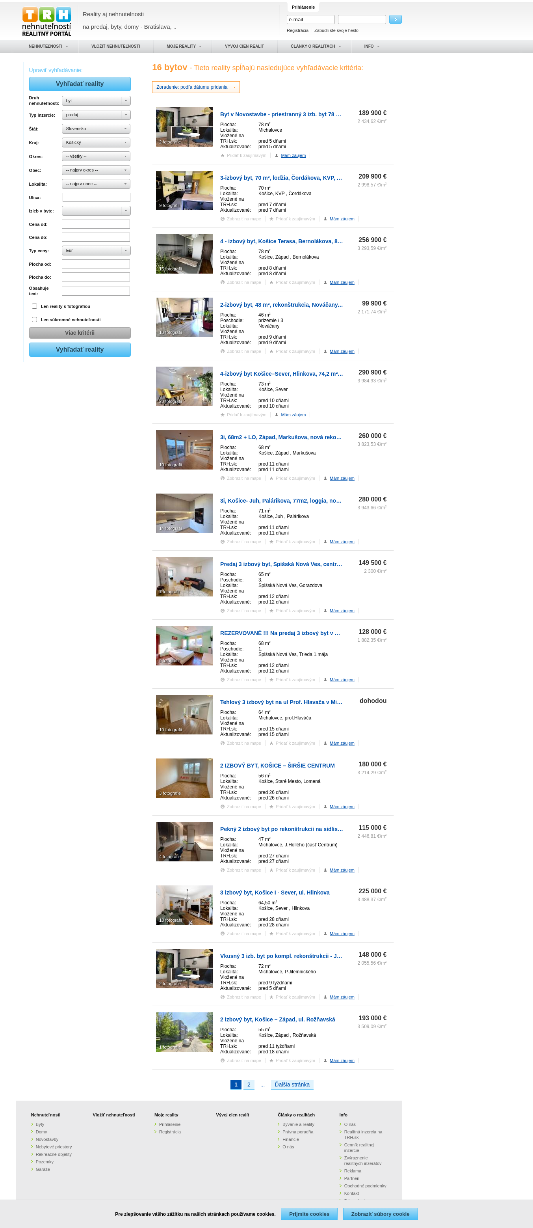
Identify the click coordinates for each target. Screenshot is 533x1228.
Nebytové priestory (54, 1146)
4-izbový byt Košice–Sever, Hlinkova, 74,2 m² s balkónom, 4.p (300, 374)
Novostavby (47, 1139)
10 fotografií (170, 332)
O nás (288, 1146)
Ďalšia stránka (292, 1084)
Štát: (34, 129)
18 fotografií (170, 920)
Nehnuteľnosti (46, 1114)
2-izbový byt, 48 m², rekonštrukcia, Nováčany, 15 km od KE (297, 305)
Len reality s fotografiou (65, 306)
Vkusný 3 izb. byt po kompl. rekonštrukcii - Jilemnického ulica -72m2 (310, 956)
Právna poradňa (297, 1131)
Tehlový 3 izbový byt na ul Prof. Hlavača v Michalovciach (294, 702)
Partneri (352, 1178)
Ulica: (35, 197)
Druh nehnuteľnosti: (44, 100)
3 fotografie (170, 793)
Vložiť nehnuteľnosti (114, 1114)
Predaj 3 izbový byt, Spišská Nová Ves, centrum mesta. (292, 564)
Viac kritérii (80, 333)
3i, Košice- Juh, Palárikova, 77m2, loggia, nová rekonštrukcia (300, 501)
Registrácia (297, 30)
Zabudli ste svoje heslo (336, 30)
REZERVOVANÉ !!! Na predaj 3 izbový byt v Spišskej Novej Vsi (301, 633)
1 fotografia (170, 1047)
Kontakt (351, 1193)
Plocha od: (40, 264)
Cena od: (38, 224)
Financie (290, 1139)
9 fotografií (169, 205)
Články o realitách (296, 1114)
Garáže (43, 1169)
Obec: (35, 170)
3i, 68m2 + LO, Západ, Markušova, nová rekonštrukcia (290, 437)
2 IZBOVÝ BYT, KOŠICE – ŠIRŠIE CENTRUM (277, 765)
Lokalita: (38, 184)
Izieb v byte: (41, 211)
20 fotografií (170, 401)
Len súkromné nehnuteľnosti (71, 319)
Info (343, 1114)
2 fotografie (170, 142)
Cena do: (38, 237)
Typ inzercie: (42, 115)
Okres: (36, 156)
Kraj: (34, 142)
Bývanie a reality (298, 1124)
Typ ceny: (39, 250)
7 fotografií (169, 591)
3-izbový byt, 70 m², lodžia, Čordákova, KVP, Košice (287, 178)
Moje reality (166, 1114)
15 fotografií (170, 268)
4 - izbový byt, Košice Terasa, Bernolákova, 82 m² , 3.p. (291, 241)
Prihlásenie (169, 1124)
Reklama (352, 1170)
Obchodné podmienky (365, 1185)
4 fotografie (170, 856)
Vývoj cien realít (232, 1114)
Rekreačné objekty (54, 1154)
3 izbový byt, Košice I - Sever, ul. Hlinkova (275, 892)
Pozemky (45, 1161)
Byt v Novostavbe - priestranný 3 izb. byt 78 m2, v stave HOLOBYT (307, 114)
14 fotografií (170, 528)
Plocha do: (40, 277)
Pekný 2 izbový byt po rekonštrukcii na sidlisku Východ (293, 829)
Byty (40, 1124)
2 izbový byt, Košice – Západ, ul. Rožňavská (277, 1019)
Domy (41, 1131)
